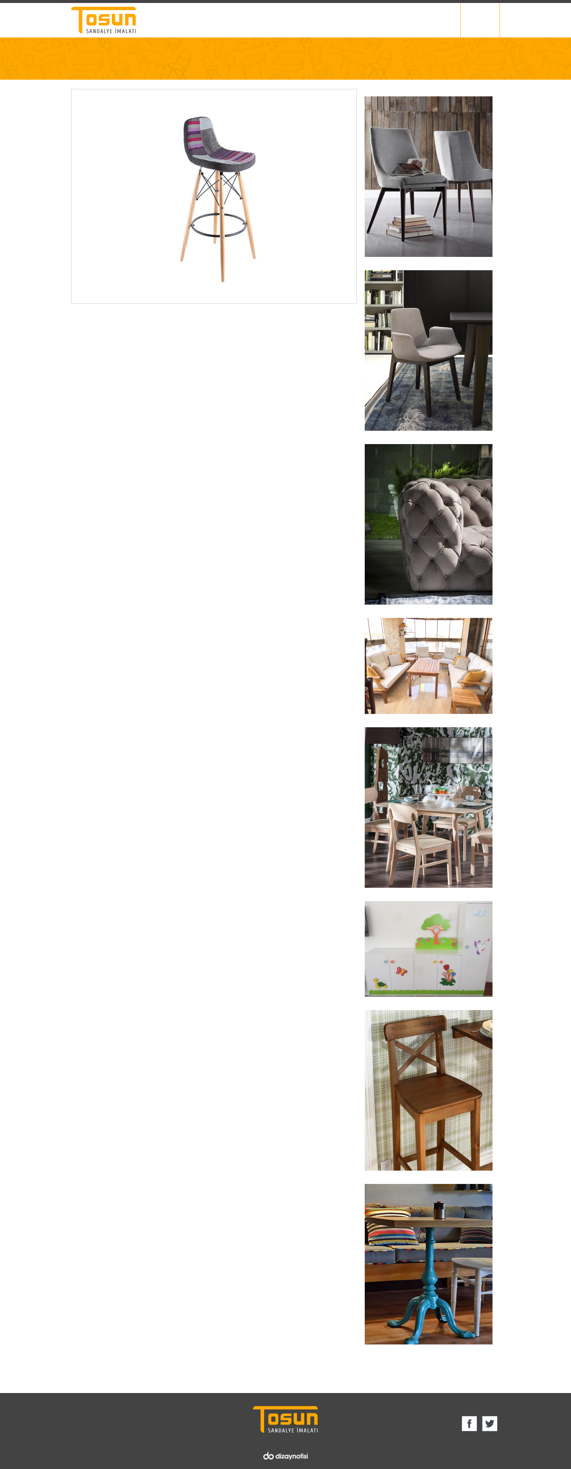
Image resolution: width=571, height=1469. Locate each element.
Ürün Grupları (335, 20)
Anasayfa (82, 69)
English (482, 20)
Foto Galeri (382, 20)
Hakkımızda (288, 20)
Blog (418, 20)
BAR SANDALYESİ (148, 69)
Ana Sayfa (244, 20)
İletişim (448, 20)
